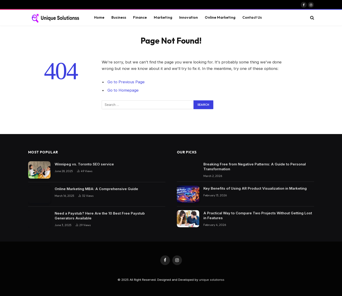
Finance (140, 17)
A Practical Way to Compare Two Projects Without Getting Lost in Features (257, 215)
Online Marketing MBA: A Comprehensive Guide (96, 189)
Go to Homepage (123, 90)
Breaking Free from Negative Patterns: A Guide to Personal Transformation (254, 166)
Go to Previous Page (126, 82)
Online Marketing (220, 17)
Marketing (163, 17)
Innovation (188, 17)
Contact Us (252, 17)
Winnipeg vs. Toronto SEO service (84, 164)
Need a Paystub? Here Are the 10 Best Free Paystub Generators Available (100, 215)
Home (99, 17)
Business (118, 17)
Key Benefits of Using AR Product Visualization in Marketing (255, 188)
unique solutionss (211, 279)
